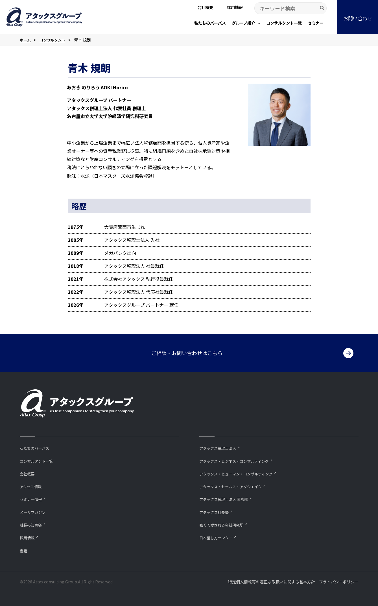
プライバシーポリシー (339, 582)
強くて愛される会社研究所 (224, 524)
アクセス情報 (32, 485)
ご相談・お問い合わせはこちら (186, 351)
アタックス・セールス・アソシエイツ (235, 485)
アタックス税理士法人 (220, 446)
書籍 (24, 550)
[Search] (322, 8)
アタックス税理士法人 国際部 (227, 498)
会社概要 (28, 472)
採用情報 (28, 537)
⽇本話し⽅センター (218, 537)
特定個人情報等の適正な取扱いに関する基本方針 (271, 582)
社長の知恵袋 (32, 524)
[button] (246, 23)
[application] (257, 22)
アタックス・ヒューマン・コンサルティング (241, 472)
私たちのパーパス (37, 446)
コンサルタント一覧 (39, 459)
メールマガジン (34, 511)
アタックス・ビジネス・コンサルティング (239, 459)
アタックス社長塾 (216, 511)
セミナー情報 (32, 498)
